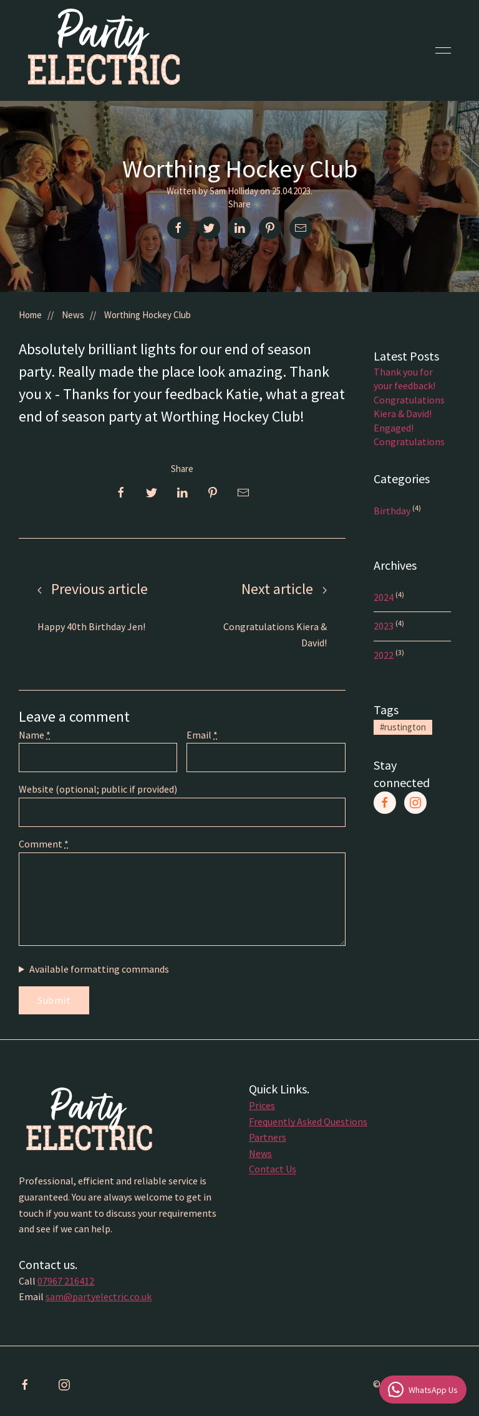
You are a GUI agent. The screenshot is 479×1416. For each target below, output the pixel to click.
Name (35, 735)
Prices (262, 1108)
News (73, 315)
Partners (267, 1140)
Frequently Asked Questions (308, 1124)
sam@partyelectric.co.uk (99, 1299)
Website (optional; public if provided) (98, 789)
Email (202, 735)
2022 (384, 655)
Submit (53, 1000)
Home (30, 315)
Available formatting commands (99, 969)
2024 (384, 597)
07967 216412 (65, 1283)
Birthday (393, 510)
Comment (44, 844)
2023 (384, 626)
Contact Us (272, 1172)
